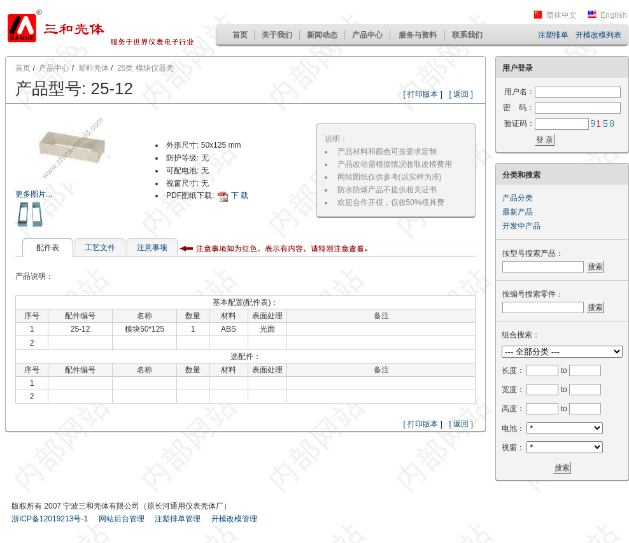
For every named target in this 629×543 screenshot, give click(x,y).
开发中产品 (521, 226)
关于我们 (277, 35)
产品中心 (367, 35)
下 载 (239, 195)
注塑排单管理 (178, 518)
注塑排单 (553, 35)
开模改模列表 (598, 35)
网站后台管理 (122, 518)
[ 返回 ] (461, 94)
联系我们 (467, 35)
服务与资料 (418, 35)
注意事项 (152, 247)
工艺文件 (100, 247)
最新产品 (517, 212)
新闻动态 (322, 35)
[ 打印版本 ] (423, 94)
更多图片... (33, 194)
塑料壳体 (93, 68)
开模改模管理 (234, 518)
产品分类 (517, 198)
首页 (240, 35)
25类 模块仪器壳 (145, 68)
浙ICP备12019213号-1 (49, 518)
